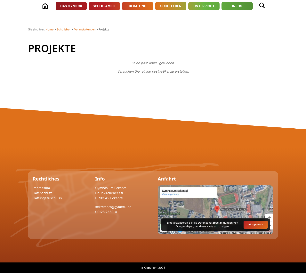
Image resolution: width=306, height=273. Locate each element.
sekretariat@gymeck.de (113, 207)
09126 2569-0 (106, 212)
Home (49, 29)
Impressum (41, 188)
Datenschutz (42, 193)
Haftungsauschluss (47, 198)
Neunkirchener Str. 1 (111, 193)
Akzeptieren (255, 224)
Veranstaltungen (84, 29)
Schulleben (64, 29)
